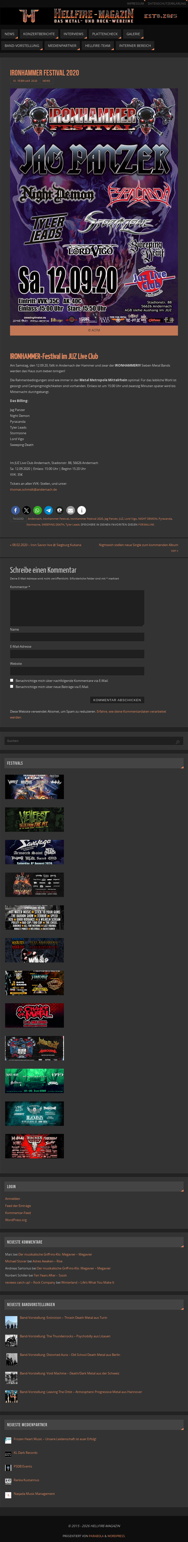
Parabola (96, 1536)
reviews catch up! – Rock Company (30, 1282)
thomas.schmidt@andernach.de (33, 489)
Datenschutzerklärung (167, 3)
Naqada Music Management (34, 1493)
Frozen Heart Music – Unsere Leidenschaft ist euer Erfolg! (55, 1439)
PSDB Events (23, 1466)
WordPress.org (16, 1220)
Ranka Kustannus (26, 1480)
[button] (15, 510)
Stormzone (33, 524)
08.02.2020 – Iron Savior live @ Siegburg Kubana (46, 545)
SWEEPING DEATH (53, 524)
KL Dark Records (25, 1452)
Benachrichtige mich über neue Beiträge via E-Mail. (52, 687)
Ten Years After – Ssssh (50, 1275)
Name (14, 629)
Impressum (135, 3)
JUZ (121, 518)
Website (16, 663)
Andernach (35, 518)
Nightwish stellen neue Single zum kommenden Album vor (138, 548)
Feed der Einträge (18, 1206)
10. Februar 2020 (25, 81)
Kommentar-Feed (18, 1213)
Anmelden (12, 1198)
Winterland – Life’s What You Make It (87, 1282)
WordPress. (116, 1536)
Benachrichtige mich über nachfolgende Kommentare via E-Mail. (62, 680)
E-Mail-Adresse (20, 646)
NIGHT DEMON (147, 518)
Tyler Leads (73, 524)
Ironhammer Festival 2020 (86, 518)
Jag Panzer (111, 518)
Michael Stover (16, 1261)
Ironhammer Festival (56, 518)
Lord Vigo (131, 518)
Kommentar (20, 587)
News (46, 81)
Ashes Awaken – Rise (47, 1261)
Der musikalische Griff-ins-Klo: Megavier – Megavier (55, 1254)
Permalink (146, 524)
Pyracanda (165, 518)
